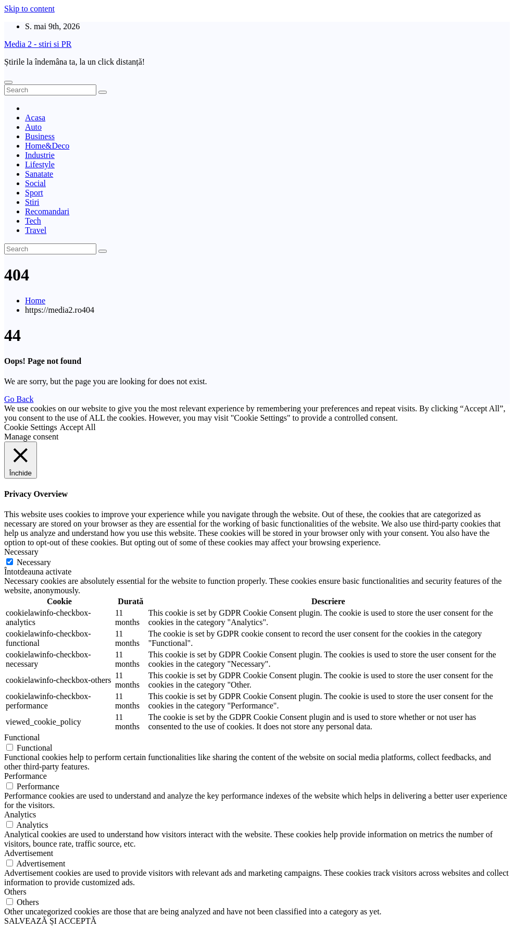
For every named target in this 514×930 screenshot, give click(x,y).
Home (35, 300)
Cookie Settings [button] (30, 427)
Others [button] (15, 891)
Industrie (40, 155)
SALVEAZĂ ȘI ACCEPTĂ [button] (50, 920)
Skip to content (29, 8)
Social (35, 183)
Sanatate (39, 173)
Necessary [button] (21, 551)
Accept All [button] (78, 427)
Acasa (35, 117)
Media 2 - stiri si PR (37, 44)
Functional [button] (22, 737)
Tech (33, 220)
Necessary (34, 562)
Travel (35, 230)
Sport (34, 192)
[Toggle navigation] (8, 82)
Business (40, 136)
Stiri (32, 202)
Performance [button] (25, 776)
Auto (33, 127)
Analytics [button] (20, 814)
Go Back (18, 399)
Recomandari (47, 211)
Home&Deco (47, 145)
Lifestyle (40, 164)
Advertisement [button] (28, 853)
